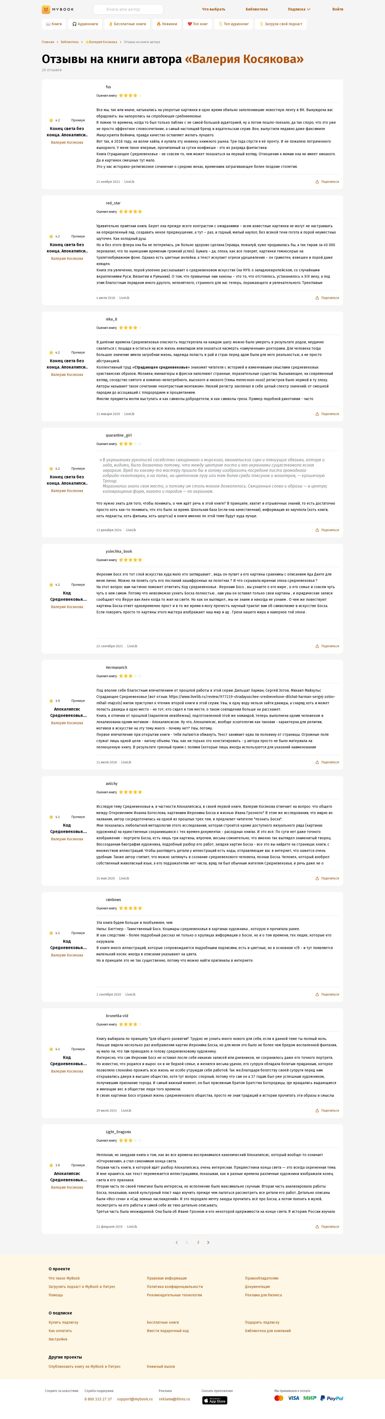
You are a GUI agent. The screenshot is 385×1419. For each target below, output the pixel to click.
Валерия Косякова (67, 142)
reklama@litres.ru (174, 1399)
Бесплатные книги (130, 24)
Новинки (169, 24)
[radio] (121, 95)
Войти (337, 9)
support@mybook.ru (135, 1399)
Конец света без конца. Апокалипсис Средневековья (67, 132)
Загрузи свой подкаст (284, 24)
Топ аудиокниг (236, 24)
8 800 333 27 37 (98, 1399)
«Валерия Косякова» (244, 59)
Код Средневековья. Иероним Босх (67, 597)
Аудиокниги (88, 24)
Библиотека (257, 9)
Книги (56, 24)
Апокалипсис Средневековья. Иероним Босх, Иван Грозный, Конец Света (67, 713)
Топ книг (200, 24)
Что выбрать (213, 9)
